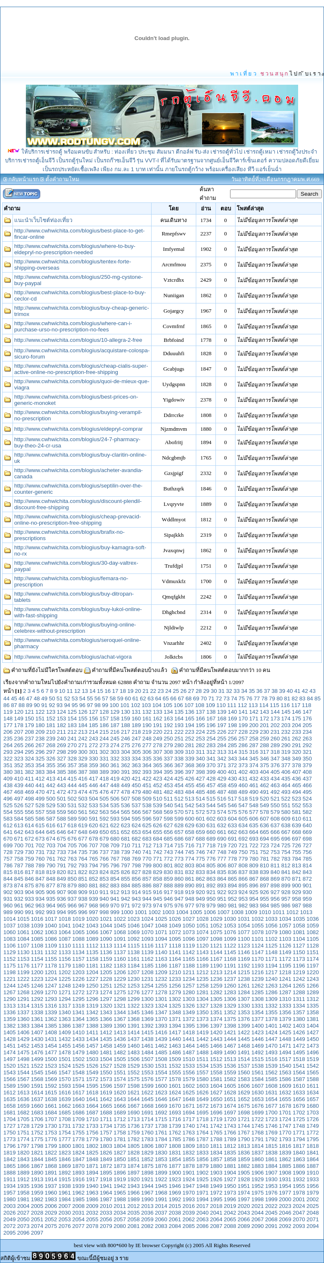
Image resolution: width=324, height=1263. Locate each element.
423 (157, 778)
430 (232, 778)
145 (285, 712)
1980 (9, 1199)
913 (125, 892)
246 (125, 738)
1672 (202, 1106)
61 (135, 698)
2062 (188, 1219)
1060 (9, 932)
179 (29, 725)
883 (114, 885)
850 (72, 879)
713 (157, 845)
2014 (161, 1206)
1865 (9, 1166)
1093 (147, 939)
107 (189, 705)
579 (275, 812)
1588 (312, 1079)
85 (317, 698)
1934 (9, 1186)
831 (179, 872)
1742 (216, 1126)
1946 (175, 1186)
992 (40, 912)
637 (275, 825)
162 (157, 718)
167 (210, 718)
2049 (9, 1219)
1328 (216, 1006)
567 (147, 812)
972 (136, 905)
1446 (257, 1039)
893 (221, 885)
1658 (9, 1106)
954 (253, 899)
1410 (78, 1032)
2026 (9, 1213)
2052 (51, 1219)
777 (221, 859)
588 (61, 819)
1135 (92, 952)
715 (179, 845)
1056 (271, 925)
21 (145, 691)
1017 (51, 919)
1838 (271, 1152)
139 (221, 712)
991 (29, 912)
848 (50, 879)
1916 (78, 1179)
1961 (64, 1193)
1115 (133, 945)
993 (50, 912)
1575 (133, 1079)
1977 (285, 1193)
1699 (257, 1112)
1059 (312, 925)
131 (136, 712)
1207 (133, 972)
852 (93, 879)
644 (40, 832)
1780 (106, 1139)
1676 (257, 1106)
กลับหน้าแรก (23, 179)
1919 (120, 1179)
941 (114, 899)
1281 (202, 992)
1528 (120, 1066)
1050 (188, 925)
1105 (312, 939)
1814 (257, 1146)
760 (40, 859)
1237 (230, 979)
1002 (155, 912)
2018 (216, 1206)
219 (147, 732)
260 (275, 738)
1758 (120, 1132)
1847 (78, 1159)
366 (168, 765)
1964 (106, 1193)
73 (226, 698)
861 (189, 879)
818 (40, 872)
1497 (9, 1059)
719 (221, 845)
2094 (312, 1226)
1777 (64, 1139)
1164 (175, 959)
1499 (37, 1059)
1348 (175, 1012)
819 (50, 872)
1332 (271, 1006)
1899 (161, 1173)
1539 (271, 1066)
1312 (312, 999)
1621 (133, 1092)
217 (125, 732)
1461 (147, 1046)
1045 (120, 925)
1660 (37, 1106)
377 (285, 765)
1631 (271, 1092)
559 (61, 812)
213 (82, 732)
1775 (37, 1139)
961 (18, 905)
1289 (312, 992)
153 (61, 718)
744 (179, 852)
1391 (133, 1026)
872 (307, 879)
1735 (120, 1126)
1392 (147, 1026)
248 (147, 738)
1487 (188, 1052)
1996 (230, 1199)
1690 (133, 1112)
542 (189, 805)
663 (243, 832)
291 (296, 745)
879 (72, 885)
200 (253, 725)
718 (210, 845)
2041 (216, 1213)
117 (296, 705)
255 (221, 738)
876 (40, 885)
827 (136, 872)
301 (93, 752)
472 (61, 792)
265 (18, 745)
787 (18, 865)
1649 (202, 1099)
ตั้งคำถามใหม (62, 179)
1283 (230, 992)
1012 (292, 912)
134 (168, 712)
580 (285, 812)
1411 (92, 1032)
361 (114, 765)
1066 (92, 932)
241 (72, 738)
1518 (299, 1059)
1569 (51, 1079)
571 (189, 812)
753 (275, 852)
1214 (230, 972)
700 (18, 845)
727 (307, 845)
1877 (175, 1166)
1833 (202, 1152)
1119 (188, 945)
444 (72, 785)
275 (125, 745)
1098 (216, 939)
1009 (251, 912)
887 (157, 885)
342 (221, 758)
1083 (9, 939)
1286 (271, 992)
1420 (216, 1032)
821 (72, 872)
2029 (51, 1213)
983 (253, 905)
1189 (202, 965)
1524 (64, 1066)
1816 (285, 1146)
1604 (216, 1086)
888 (168, 885)
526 (18, 805)
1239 (257, 979)
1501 (64, 1059)
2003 (9, 1206)
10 (62, 691)
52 (67, 698)
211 (61, 732)
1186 (161, 965)
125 (72, 712)
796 (114, 865)
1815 (271, 1146)
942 (125, 899)
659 (200, 832)
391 (125, 772)
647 (72, 832)
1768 (257, 1132)
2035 (133, 1213)
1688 (106, 1112)
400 (221, 772)
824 (104, 872)
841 (285, 872)
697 (296, 839)
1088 (78, 939)
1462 (161, 1046)
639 (296, 825)
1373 (202, 1019)
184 (82, 725)
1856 (202, 1159)
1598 (133, 1086)
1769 (271, 1132)
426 (189, 778)
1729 (37, 1126)
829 (157, 872)
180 (40, 725)
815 (8, 872)
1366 (106, 1019)
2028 (37, 1213)
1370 (161, 1019)
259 (264, 738)
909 (82, 892)
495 (307, 792)
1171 (271, 959)
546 (232, 805)
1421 (230, 1032)
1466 (216, 1046)
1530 (147, 1066)
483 (179, 792)
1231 (147, 979)
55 (90, 698)
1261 (244, 986)
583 (8, 819)
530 (61, 805)
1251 (106, 986)
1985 (78, 1199)
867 (253, 879)
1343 (106, 1012)
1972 (216, 1193)
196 (210, 725)
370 (210, 765)
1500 (51, 1059)
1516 (271, 1059)
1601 (175, 1086)
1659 (23, 1106)
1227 (92, 979)
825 (114, 872)
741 (147, 852)
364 (147, 765)
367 (179, 765)
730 (29, 852)
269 (61, 745)
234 (307, 732)
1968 (161, 1193)
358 (82, 765)
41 (297, 691)
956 (275, 899)
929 (296, 892)
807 (232, 865)
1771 (299, 1132)
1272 (78, 992)
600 (189, 819)
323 (18, 758)
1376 (244, 1019)
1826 (106, 1152)
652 (125, 832)
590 (82, 819)
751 (253, 852)
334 (136, 758)
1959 (37, 1193)
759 (29, 859)
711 (136, 845)
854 (114, 879)
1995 (216, 1199)
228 (243, 732)
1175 (9, 965)
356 (61, 765)
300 (82, 752)
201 (264, 725)
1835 (230, 1152)
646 (61, 832)
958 (296, 899)
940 (104, 899)
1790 (244, 1139)
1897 (133, 1173)
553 (307, 805)
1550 (106, 1072)
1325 (175, 1006)
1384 (37, 1026)
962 (29, 905)
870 (285, 879)
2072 (9, 1226)
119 (8, 712)
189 (136, 725)
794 (93, 865)
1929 (257, 1179)
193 (179, 725)
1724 (285, 1119)
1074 (202, 932)
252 (189, 738)
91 (44, 705)
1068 (120, 932)
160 (136, 718)
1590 (23, 1086)
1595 (92, 1086)
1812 (230, 1146)
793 (82, 865)
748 (221, 852)
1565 (312, 1072)
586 (40, 819)
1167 (216, 959)
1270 (51, 992)
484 (189, 792)
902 (8, 892)
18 (123, 691)
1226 (78, 979)
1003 (168, 912)
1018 (64, 919)
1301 (161, 999)
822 (82, 872)
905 (40, 892)
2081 (133, 1226)
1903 (216, 1173)
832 (189, 872)
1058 (299, 925)
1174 (312, 959)
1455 (64, 1046)
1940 (92, 1186)
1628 (230, 1092)
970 (114, 905)
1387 (78, 1026)
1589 (9, 1086)
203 (285, 725)
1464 (188, 1046)
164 (179, 718)
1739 (175, 1126)
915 (147, 892)
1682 (23, 1112)
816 (18, 872)
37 (267, 691)
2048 (312, 1213)
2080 (120, 1226)
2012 (133, 1206)
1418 (188, 1032)
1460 (133, 1046)
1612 (9, 1092)
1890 (37, 1173)
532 (82, 805)
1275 (120, 992)
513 (189, 799)
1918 (106, 1179)
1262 (257, 986)
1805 (133, 1146)
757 (8, 859)
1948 (202, 1186)
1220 (312, 972)
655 (157, 832)
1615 (51, 1092)
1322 (133, 1006)
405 (275, 772)
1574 (120, 1079)
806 (221, 865)
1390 (120, 1026)
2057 (120, 1219)
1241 (285, 979)
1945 (161, 1186)
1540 (285, 1066)
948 (189, 899)
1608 (271, 1086)
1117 (161, 945)
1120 (202, 945)
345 (253, 758)
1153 (23, 959)
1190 (216, 965)
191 (157, 725)
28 (198, 691)
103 (146, 705)
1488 (202, 1052)
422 (147, 778)
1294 (64, 999)
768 (125, 859)
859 (168, 879)
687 (189, 839)
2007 (64, 1206)
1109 (51, 945)
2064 (216, 1219)
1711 (106, 1119)
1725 (299, 1119)
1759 (133, 1132)
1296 (92, 999)
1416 (161, 1032)
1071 (161, 932)
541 (179, 805)
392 (136, 772)
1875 (147, 1166)
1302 (175, 999)
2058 (133, 1219)
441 (40, 785)
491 (264, 792)
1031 (244, 919)
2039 (188, 1213)
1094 (161, 939)
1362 (51, 1019)
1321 (120, 1006)
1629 (244, 1092)
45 (14, 698)
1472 (299, 1046)
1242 (299, 979)
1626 (202, 1092)
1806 (147, 1146)
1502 (78, 1059)
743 (168, 852)
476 (104, 792)
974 (157, 905)
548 (253, 805)
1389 (106, 1026)
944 (147, 899)
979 (210, 905)
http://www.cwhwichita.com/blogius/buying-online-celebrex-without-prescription (75, 627)
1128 (312, 945)
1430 (37, 1039)
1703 (312, 1112)
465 (296, 785)
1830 (161, 1152)
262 (296, 738)
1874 (133, 1166)
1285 (257, 992)
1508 (161, 1059)
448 (114, 785)
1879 (202, 1166)
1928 (244, 1179)
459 (232, 785)
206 (8, 732)
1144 (216, 952)
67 (181, 698)
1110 (64, 945)
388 (93, 772)
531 (72, 805)
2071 (312, 1219)
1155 (51, 959)
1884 (271, 1166)
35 (252, 691)
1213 (216, 972)
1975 (257, 1193)
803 (189, 865)
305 (136, 752)
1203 (78, 972)
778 (232, 859)
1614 (37, 1092)
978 (200, 905)
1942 (120, 1186)
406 (285, 772)
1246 (37, 986)
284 (221, 745)
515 (210, 799)
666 (275, 832)
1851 (133, 1159)
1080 (285, 932)
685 (168, 839)
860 (179, 879)
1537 (244, 1066)
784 (296, 859)
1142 (188, 952)
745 (189, 852)
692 (243, 839)
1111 (78, 945)
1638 (51, 1099)
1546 (51, 1072)
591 (93, 819)
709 (114, 845)
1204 (92, 972)
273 (104, 745)
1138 (133, 952)
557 (40, 812)
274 (114, 745)
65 (166, 698)
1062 (37, 932)
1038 (23, 925)
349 (296, 758)
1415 (147, 1032)
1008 (237, 912)
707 (93, 845)
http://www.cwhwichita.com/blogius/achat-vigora (73, 657)
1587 (299, 1079)
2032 (92, 1213)
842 (296, 872)
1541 (299, 1066)
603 (221, 819)
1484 (147, 1052)
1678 (285, 1106)
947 (179, 899)
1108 (37, 945)
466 (307, 785)
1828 (133, 1152)
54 (82, 698)
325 (40, 758)
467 (8, 792)
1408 (51, 1032)
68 (188, 698)
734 (72, 852)
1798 (37, 1146)
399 (210, 772)
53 (75, 698)
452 (157, 785)
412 (40, 778)
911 (104, 892)
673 (40, 839)
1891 (51, 1173)
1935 (23, 1186)
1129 (9, 952)
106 (178, 705)
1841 (312, 1152)
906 (50, 892)
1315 (37, 1006)
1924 (188, 1179)
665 (264, 832)
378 (296, 765)
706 (82, 845)
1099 (230, 939)
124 (61, 712)
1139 (147, 952)
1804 (120, 1146)
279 (168, 745)
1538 (257, 1066)
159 (125, 718)
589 (72, 819)
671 (18, 839)
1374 (216, 1019)
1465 (202, 1046)
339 (189, 758)
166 (200, 718)
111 (231, 705)
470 (40, 792)
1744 (244, 1126)
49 (44, 698)
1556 (188, 1072)
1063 (51, 932)
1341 (78, 1012)
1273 (92, 992)
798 (136, 865)
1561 (257, 1072)
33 (236, 691)
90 (37, 705)
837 (243, 872)
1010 (265, 912)
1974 (244, 1193)
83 (302, 698)
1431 (51, 1039)
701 (29, 845)
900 (296, 885)
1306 (230, 999)
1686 (78, 1112)
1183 (120, 965)
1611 (312, 1086)
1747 (285, 1126)
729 (18, 852)
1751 (23, 1132)
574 (221, 812)
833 (200, 872)
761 (50, 859)
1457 (92, 1046)
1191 (230, 965)
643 (29, 832)
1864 (312, 1159)
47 (29, 698)
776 (210, 859)
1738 (161, 1126)
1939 (78, 1186)
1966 (133, 1193)
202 (275, 725)
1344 (120, 1012)
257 (243, 738)
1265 (299, 986)
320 (296, 752)
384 (50, 772)
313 (221, 752)
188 (125, 725)
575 (232, 812)
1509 (175, 1059)
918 (179, 892)
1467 (230, 1046)
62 (143, 698)
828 (147, 872)
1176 (23, 965)
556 (29, 812)
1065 (78, 932)
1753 (51, 1132)
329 (82, 758)
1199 (23, 972)
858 (157, 879)
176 (307, 718)
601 (200, 819)
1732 (78, 1126)
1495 (299, 1052)
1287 (285, 992)
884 (125, 885)
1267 (9, 992)
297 (50, 752)
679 (104, 839)
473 (72, 792)
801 (168, 865)
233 (296, 732)
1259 (216, 986)
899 (285, 885)
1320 (106, 1006)
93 (59, 705)
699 (8, 845)
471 (50, 792)
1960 (51, 1193)
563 (104, 812)
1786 (188, 1139)
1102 (271, 939)
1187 (175, 965)
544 (210, 805)
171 (253, 718)
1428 (9, 1039)
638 (285, 825)
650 (104, 832)
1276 (133, 992)
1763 (188, 1132)
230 (264, 732)
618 (72, 825)
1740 (188, 1126)
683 (147, 839)
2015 (175, 1206)
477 (114, 792)
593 (114, 819)
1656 (299, 1099)
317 (264, 752)
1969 (175, 1193)
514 (200, 799)
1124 (257, 945)
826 (125, 872)
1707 (51, 1119)
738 (114, 852)
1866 (23, 1166)
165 (189, 718)
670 (8, 839)
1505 (120, 1059)
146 (296, 712)
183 (72, 725)
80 (279, 698)
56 (97, 698)
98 (97, 705)
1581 (216, 1079)
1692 (161, 1112)
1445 (244, 1039)
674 (50, 839)
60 (128, 698)
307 (157, 752)
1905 (244, 1173)
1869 (64, 1166)
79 (272, 698)
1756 (92, 1132)
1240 (271, 979)
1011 (279, 912)
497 (18, 799)
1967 (147, 1193)
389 (104, 772)
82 (295, 698)
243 (93, 738)
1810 (202, 1146)
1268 (23, 992)
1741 (202, 1126)
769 (136, 859)
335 (147, 758)
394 (157, 772)
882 (104, 885)
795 (104, 865)
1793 (285, 1139)
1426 (299, 1032)
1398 (230, 1026)
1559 (230, 1072)
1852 (147, 1159)
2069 (285, 1219)
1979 (312, 1193)
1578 (175, 1079)
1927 (230, 1179)
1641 (92, 1099)
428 (210, 778)
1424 (271, 1032)
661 (221, 832)
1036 (312, 919)
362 (125, 765)
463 (275, 785)
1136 (106, 952)
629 (189, 825)
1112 (92, 945)
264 (8, 745)
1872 (106, 1166)
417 (93, 778)
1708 (64, 1119)
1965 (120, 1193)
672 (29, 839)
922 (221, 892)
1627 (216, 1092)
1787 (202, 1139)
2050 (23, 1219)
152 (50, 718)
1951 (244, 1186)
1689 (120, 1112)
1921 (147, 1179)
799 (147, 865)
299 (72, 752)
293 (8, 752)
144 (275, 712)
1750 (9, 1132)
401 (232, 772)
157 (104, 718)
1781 (120, 1139)
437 (307, 778)
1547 (64, 1072)
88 (21, 705)
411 (29, 778)
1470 (271, 1046)
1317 (64, 1006)
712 (147, 845)
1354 (257, 1012)
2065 (230, 1219)
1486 (175, 1052)
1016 (37, 919)
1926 (216, 1179)
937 (72, 899)
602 (210, 819)
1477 (51, 1052)
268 (50, 745)
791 (61, 865)
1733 (92, 1126)
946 (168, 899)
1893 (78, 1173)
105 (167, 705)
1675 (244, 1106)
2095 (9, 1233)
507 (125, 799)
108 (199, 705)
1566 (9, 1079)
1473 (312, 1046)
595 (136, 819)
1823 (64, 1152)
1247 (51, 986)
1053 (230, 925)
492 (275, 792)
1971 (202, 1193)
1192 (244, 965)
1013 (306, 912)
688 (200, 839)
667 (285, 832)
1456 (78, 1046)
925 (253, 892)
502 (72, 799)
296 (40, 752)
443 (61, 785)
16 (107, 691)
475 (93, 792)
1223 (37, 979)
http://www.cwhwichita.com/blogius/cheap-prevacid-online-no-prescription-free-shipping (77, 519)
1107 (23, 945)
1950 (230, 1186)
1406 (23, 1032)
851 (82, 879)
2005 (37, 1206)
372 (232, 765)
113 (253, 705)
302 (104, 752)
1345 (133, 1012)
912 (114, 892)
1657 (312, 1099)
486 (210, 792)
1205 (106, 972)
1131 (37, 952)
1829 (147, 1152)
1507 (147, 1059)
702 (40, 845)
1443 (216, 1039)
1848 (92, 1159)
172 (264, 718)
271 (82, 745)
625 (147, 825)
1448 (285, 1039)
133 (157, 712)
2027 (23, 1213)
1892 (64, 1173)
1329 (230, 1006)
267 (40, 745)
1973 (230, 1193)
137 (200, 712)
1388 (92, 1026)
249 (157, 738)
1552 (133, 1072)
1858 (230, 1159)
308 (168, 752)
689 (210, 839)
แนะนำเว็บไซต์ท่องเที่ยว (43, 220)
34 (244, 691)
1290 (9, 999)
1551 (120, 1072)
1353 (244, 1012)
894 (232, 885)
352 (18, 765)
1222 (23, 979)
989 (8, 912)
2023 (285, 1206)
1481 (106, 1052)
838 (253, 872)
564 (114, 812)
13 (85, 691)
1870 (78, 1166)
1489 (216, 1052)
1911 (9, 1179)
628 (179, 825)
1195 (285, 965)
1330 (244, 1006)
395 (168, 772)
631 (210, 825)
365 (157, 765)
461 (253, 785)
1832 (188, 1152)
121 (29, 712)
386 (72, 772)
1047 (147, 925)
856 (136, 879)
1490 (230, 1052)
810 (264, 865)
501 (61, 799)
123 (50, 712)
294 (18, 752)
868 (264, 879)
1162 (147, 959)
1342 (92, 1012)
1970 (188, 1193)
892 (210, 885)
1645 (147, 1099)
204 (296, 725)
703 (50, 845)
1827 (120, 1152)
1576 (147, 1079)
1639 (64, 1099)
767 (114, 859)
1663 (78, 1106)
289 (275, 745)
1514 (244, 1059)
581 (296, 812)
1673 (216, 1106)
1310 (285, 999)
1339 (51, 1012)
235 (8, 738)
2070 (299, 1219)
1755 (78, 1132)
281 (189, 745)
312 (210, 752)
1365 (92, 1019)
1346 (147, 1012)
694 (264, 839)
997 (93, 912)
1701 (285, 1112)
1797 (23, 1146)
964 (50, 905)
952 (232, 899)
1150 (299, 952)
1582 (230, 1079)
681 (125, 839)
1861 (271, 1159)
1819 (9, 1152)
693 (253, 839)
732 (50, 852)
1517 (285, 1059)
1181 (92, 965)
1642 (106, 1099)
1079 (271, 932)
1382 (9, 1026)
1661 (51, 1106)
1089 (92, 939)
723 (264, 845)
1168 (230, 959)
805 (210, 865)
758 (18, 859)
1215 (244, 972)
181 (50, 725)
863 (210, 879)
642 (18, 832)
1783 (147, 1139)
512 (179, 799)
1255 (161, 986)
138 (210, 712)
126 (82, 712)
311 (200, 752)
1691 (147, 1112)
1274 (106, 992)
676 (72, 839)
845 (18, 879)
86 (6, 705)
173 (275, 718)
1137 (120, 952)
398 (200, 772)
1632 (285, 1092)
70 (203, 698)
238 (40, 738)
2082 (147, 1226)
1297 (106, 999)
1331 (257, 1006)
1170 (257, 959)
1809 (188, 1146)
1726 (312, 1119)
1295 (78, 999)
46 (21, 698)
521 (275, 799)
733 (61, 852)
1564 (299, 1072)
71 (211, 698)
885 (136, 885)
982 (243, 905)
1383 (23, 1026)
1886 (299, 1166)
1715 (161, 1119)
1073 (188, 932)
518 (243, 799)
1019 (78, 919)
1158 (92, 959)
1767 (244, 1132)
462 (264, 785)
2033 (106, 1213)
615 (40, 825)
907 (61, 892)
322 (8, 758)
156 (93, 718)
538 (147, 805)
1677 (271, 1106)
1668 (147, 1106)
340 (200, 758)
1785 (175, 1139)
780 (253, 859)
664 (253, 832)
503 (82, 799)
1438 (147, 1039)
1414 (133, 1032)
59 (120, 698)
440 (29, 785)
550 (275, 805)
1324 (161, 1006)
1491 (244, 1052)
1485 (161, 1052)
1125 (271, 945)
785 (307, 859)
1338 (37, 1012)
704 (61, 845)
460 (243, 785)
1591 (37, 1086)
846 (29, 879)
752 (264, 852)
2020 (244, 1206)
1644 (133, 1099)
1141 (175, 952)
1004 (182, 912)
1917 (92, 1179)
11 (70, 691)
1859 (244, 1159)
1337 (23, 1012)
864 (221, 879)
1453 (37, 1046)
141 (243, 712)
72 (219, 698)
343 (232, 758)
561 (82, 812)
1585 (271, 1079)
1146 (244, 952)
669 (307, 832)
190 (147, 725)
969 (104, 905)
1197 (312, 965)
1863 (299, 1159)
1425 (285, 1032)
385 (61, 772)
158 (114, 718)
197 (221, 725)
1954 (285, 1186)
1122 (230, 945)
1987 (106, 1199)
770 (147, 859)
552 (296, 805)
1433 (78, 1039)
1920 (133, 1179)
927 (275, 892)
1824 (78, 1152)
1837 (257, 1152)
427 (200, 778)
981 (232, 905)
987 (296, 905)
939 (93, 899)
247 (136, 738)
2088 (230, 1226)
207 (18, 732)
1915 (64, 1179)
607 (264, 819)
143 (264, 712)
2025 (312, 1206)
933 (29, 899)
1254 (147, 986)
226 (221, 732)
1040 (51, 925)
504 (93, 799)
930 (307, 892)
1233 (175, 979)
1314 (23, 1006)
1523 (51, 1066)
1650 (216, 1099)
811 (275, 865)
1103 (285, 939)
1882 (244, 1166)
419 (114, 778)
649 (93, 832)
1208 (147, 972)
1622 (147, 1092)
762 (61, 859)
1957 (9, 1193)
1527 (106, 1066)
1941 (106, 1186)
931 (8, 899)
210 (50, 732)
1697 (230, 1112)
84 (310, 698)
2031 (78, 1213)
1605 (230, 1086)
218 (136, 732)
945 (157, 899)
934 (40, 899)
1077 (244, 932)
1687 (92, 1112)
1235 (202, 979)
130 (125, 712)
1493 (271, 1052)
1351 (216, 1012)
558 (50, 812)
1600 (161, 1086)
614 (29, 825)
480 (147, 792)
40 (290, 691)
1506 (133, 1059)
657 (179, 832)
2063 (202, 1219)
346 (264, 758)
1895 (106, 1173)
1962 (78, 1193)
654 (147, 832)
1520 (9, 1066)
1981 (23, 1199)
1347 (161, 1012)
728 (8, 852)
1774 (23, 1139)
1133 (64, 952)
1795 (312, 1139)
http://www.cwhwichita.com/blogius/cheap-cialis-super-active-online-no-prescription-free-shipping (81, 369)
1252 (120, 986)
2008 (78, 1206)
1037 (9, 925)
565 (125, 812)
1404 (312, 1026)
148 (8, 718)
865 (232, 879)
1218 (285, 972)
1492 (257, 1052)
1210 (175, 972)
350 (307, 758)
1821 (37, 1152)
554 (8, 812)
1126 (285, 945)
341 (210, 758)
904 (29, 892)
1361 (37, 1019)
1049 (175, 925)
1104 (299, 939)
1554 (161, 1072)
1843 (23, 1159)
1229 (120, 979)
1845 (51, 1159)
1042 (78, 925)
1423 (257, 1032)
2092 (285, 1226)
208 (29, 732)
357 (72, 765)
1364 (78, 1019)
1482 (120, 1052)
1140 (161, 952)
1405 (9, 1032)
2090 (257, 1226)
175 (296, 718)
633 (232, 825)
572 (200, 812)
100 (114, 705)
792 (72, 865)
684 (157, 839)
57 (105, 698)
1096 (188, 939)
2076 (64, 1226)
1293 (51, 999)
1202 (64, 972)
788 (29, 865)
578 (264, 812)
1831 (175, 1152)
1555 (175, 1072)
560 (72, 812)
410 (18, 778)
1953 (271, 1186)
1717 (188, 1119)
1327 (202, 1006)
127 (93, 712)
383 (40, 772)
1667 (133, 1106)
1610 (299, 1086)
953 (243, 899)
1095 (175, 939)
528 (40, 805)
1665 (106, 1106)
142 (253, 712)
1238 (244, 979)
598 (168, 819)
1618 (92, 1092)
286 (243, 745)
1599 (147, 1086)
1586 (285, 1079)
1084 (23, 939)
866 (243, 879)
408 (307, 772)
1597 (120, 1086)
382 (29, 772)
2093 (299, 1226)
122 (40, 712)
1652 (244, 1099)
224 (200, 732)
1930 (271, 1179)
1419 (202, 1032)
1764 (202, 1132)
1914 (51, 1179)
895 (243, 885)
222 (179, 732)
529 (50, 805)
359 (93, 765)
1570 (64, 1079)
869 (275, 879)
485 (200, 792)
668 (296, 832)
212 (72, 732)
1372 (188, 1019)
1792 (271, 1139)
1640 (78, 1099)
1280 (188, 992)
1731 (64, 1126)
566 (136, 812)
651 (114, 832)
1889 (23, 1173)
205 (307, 725)
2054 (78, 1219)
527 (29, 805)
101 (124, 705)
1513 (230, 1059)
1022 (120, 919)
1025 (161, 919)
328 (72, 758)
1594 (78, 1086)
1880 (216, 1166)
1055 (257, 925)
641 (8, 832)
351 (8, 765)
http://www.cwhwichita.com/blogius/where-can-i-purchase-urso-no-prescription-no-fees (73, 326)
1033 (271, 919)
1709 (78, 1119)
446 (93, 785)
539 (157, 805)
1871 (92, 1166)
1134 (78, 952)
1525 (78, 1066)
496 (8, 799)
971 (125, 905)
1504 (106, 1059)
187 (114, 725)
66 (173, 698)
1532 (175, 1066)
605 (243, 819)
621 (104, 825)
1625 (188, 1092)
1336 (9, 1012)
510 (157, 799)
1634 (312, 1092)
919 (189, 892)
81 (287, 698)
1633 (299, 1092)
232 (285, 732)
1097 (202, 939)
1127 (299, 945)
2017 (202, 1206)
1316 (51, 1006)
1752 (37, 1132)
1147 (257, 952)
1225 (64, 979)
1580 (202, 1079)
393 (147, 772)
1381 (312, 1019)
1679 (299, 1106)
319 (285, 752)
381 (18, 772)
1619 (106, 1092)
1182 (106, 965)
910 (93, 892)
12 (77, 691)
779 (243, 859)
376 (275, 765)
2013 (147, 1206)
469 (29, 792)
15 (100, 691)
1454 (51, 1046)
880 (82, 885)
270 (72, 745)
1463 (175, 1046)
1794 (299, 1139)
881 (93, 885)
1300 (147, 999)
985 (275, 905)
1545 (37, 1072)
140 (232, 712)
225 (210, 732)
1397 (216, 1026)
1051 (202, 925)
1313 (9, 1006)
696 (285, 839)
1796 (9, 1146)
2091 (271, 1226)
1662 (64, 1106)
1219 (299, 972)
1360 (23, 1019)
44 (6, 698)
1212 (202, 972)
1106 (9, 945)
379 (307, 765)
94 (67, 705)
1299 (133, 999)
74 (234, 698)
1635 (9, 1099)
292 (307, 745)
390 (114, 772)
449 (125, 785)
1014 (9, 919)
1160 (120, 959)
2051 (37, 1219)
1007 (224, 912)
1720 (230, 1119)
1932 (299, 1179)
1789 (230, 1139)
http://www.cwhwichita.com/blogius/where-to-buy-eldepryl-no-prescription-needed (74, 249)
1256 (175, 986)
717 (200, 845)
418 (104, 778)
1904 (230, 1173)
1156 (64, 959)
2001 (299, 1199)
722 (253, 845)
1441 (188, 1039)
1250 (92, 986)
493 (285, 792)
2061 (175, 1219)
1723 (271, 1119)
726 (296, 845)
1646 (161, 1099)
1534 (202, 1066)
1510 (188, 1059)
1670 (175, 1106)
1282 (216, 992)
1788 (216, 1139)
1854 (175, 1159)
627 (168, 825)
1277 (147, 992)
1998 (257, 1199)
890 (189, 885)
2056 (106, 1219)
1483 (133, 1052)
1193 (257, 965)
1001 (141, 912)
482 (168, 792)
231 (275, 732)
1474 (9, 1052)
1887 (312, 1166)
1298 (120, 999)
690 (221, 839)
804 (200, 865)
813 (296, 865)
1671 (188, 1106)
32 (229, 691)
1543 (9, 1072)
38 (274, 691)
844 (8, 879)
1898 (147, 1173)
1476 (37, 1052)
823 (93, 872)
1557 (202, 1072)
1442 (202, 1039)
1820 (23, 1152)
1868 (51, 1166)
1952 (257, 1186)
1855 (188, 1159)
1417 (175, 1032)
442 (50, 785)
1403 (299, 1026)
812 (285, 865)
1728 (23, 1126)
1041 (64, 925)
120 (18, 712)
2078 (92, 1226)
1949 (216, 1186)
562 (93, 812)
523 (296, 799)
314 (232, 752)
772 (168, 859)
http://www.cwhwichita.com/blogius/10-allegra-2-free (78, 340)
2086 (202, 1226)
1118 (175, 945)
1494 (285, 1052)
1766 (230, 1132)
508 (136, 799)
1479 (78, 1052)
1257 (188, 986)
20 (138, 691)
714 (168, 845)
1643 (120, 1099)
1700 (271, 1112)
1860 (257, 1159)
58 (112, 698)
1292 (37, 999)
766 (104, 859)
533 (93, 805)
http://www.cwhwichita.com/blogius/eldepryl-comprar (78, 429)
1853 (161, 1159)
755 (296, 852)
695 (275, 839)
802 (179, 865)
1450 (312, 1039)
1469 (257, 1046)
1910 (312, 1173)
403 (253, 772)
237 (29, 738)
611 (307, 819)
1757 (106, 1132)
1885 (285, 1166)
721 (243, 845)
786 (8, 865)
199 (243, 725)
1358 (312, 1012)
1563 (285, 1072)
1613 (23, 1092)
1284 (244, 992)
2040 (202, 1213)
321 (307, 752)
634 (243, 825)
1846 (64, 1159)
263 (307, 738)
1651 (230, 1099)
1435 (106, 1039)
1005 (196, 912)
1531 (161, 1066)
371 (221, 765)
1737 (147, 1126)
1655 (285, 1099)
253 (200, 738)
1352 (230, 1012)
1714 (147, 1119)
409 (8, 778)
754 (285, 852)
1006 (210, 912)
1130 (23, 952)
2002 (312, 1199)
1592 (51, 1086)
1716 (175, 1119)
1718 (202, 1119)
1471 (285, 1046)
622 (114, 825)
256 (232, 738)
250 (168, 738)
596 (147, 819)
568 (157, 812)
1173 (299, 959)
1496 (312, 1052)
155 (82, 718)
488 (232, 792)
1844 (37, 1159)
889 (179, 885)
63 (150, 698)
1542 (312, 1066)
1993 (188, 1199)
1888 (9, 1173)
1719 (216, 1119)
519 (253, 799)
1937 (51, 1186)
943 (136, 899)
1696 (216, 1112)
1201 (51, 972)
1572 (92, 1079)
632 (221, 825)
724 (275, 845)
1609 (285, 1086)
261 (285, 738)
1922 (161, 1179)
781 (264, 859)
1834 (216, 1152)
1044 (106, 925)
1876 (161, 1166)
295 (29, 752)
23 (161, 691)
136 (189, 712)
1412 (106, 1032)
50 (52, 698)
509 (147, 799)
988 (307, 905)
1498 (23, 1059)
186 (104, 725)
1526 (92, 1066)
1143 (202, 952)
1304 (202, 999)
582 (307, 812)
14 (92, 691)
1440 (175, 1039)
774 (189, 859)
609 (285, 819)
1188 (188, 965)
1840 (299, 1152)
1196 (299, 965)
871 (296, 879)
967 (82, 905)
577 (253, 812)
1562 (271, 1072)
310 (189, 752)
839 (264, 872)
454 (179, 785)
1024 (147, 919)
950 (210, 899)
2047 (299, 1213)
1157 (78, 959)
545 (221, 805)
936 (61, 899)
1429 (23, 1039)
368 (189, 765)
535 (114, 805)
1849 (106, 1159)
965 (61, 905)
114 (263, 705)
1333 (285, 1006)
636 (264, 825)
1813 (244, 1146)
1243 (312, 979)
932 (18, 899)
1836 (244, 1152)
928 (285, 892)
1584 (257, 1079)
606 (253, 819)
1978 (299, 1193)
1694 (188, 1112)
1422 (244, 1032)
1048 (161, 925)
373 (243, 765)
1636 (23, 1099)
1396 (202, 1026)
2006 (51, 1206)
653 (136, 832)
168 (221, 718)
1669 (161, 1106)
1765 (216, 1132)
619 (82, 825)
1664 (92, 1106)
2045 (271, 1213)
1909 (299, 1173)
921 (210, 892)
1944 (147, 1186)
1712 (120, 1119)
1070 (147, 932)
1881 (230, 1166)
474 (82, 792)
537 (136, 805)
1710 (92, 1119)
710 (125, 845)
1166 (202, 959)
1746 (271, 1126)
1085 (37, 939)
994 (61, 912)
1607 (257, 1086)
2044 (257, 1213)
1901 (188, 1173)
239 (50, 738)
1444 (230, 1039)
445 (82, 785)
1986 (92, 1199)
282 (200, 745)
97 (90, 705)
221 (168, 732)
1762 (175, 1132)
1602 (188, 1086)
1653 (257, 1099)
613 (18, 825)
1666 (120, 1106)
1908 (285, 1173)
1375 (230, 1019)
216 (114, 732)
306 (147, 752)
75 (241, 698)
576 (243, 812)
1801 (78, 1146)
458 (221, 785)
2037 (161, 1213)
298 (61, 752)
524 (307, 799)
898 (275, 885)
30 (214, 691)
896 (253, 885)
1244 (9, 986)
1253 (133, 986)
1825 (92, 1152)
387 (82, 772)
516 (221, 799)
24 (168, 691)
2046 (285, 1213)
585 (29, 819)
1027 (188, 919)
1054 (244, 925)
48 (37, 698)
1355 (271, 1012)
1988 (120, 1199)
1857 (216, 1159)
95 (75, 705)
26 (183, 691)
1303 (188, 999)
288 (264, 745)
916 (157, 892)
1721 (244, 1119)
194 (189, 725)
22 (153, 691)
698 (307, 839)
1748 (299, 1126)
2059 (147, 1219)
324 (29, 758)
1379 (285, 1019)
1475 (23, 1052)
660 (210, 832)
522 (285, 799)
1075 (216, 932)
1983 (51, 1199)
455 (189, 785)
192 (168, 725)
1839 (285, 1152)
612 (8, 825)
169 (232, 718)
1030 (230, 919)
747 (210, 852)
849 (61, 879)
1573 (106, 1079)
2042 (230, 1213)
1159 (106, 959)
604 (232, 819)
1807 (161, 1146)
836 (232, 872)
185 (93, 725)
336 (157, 758)
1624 (175, 1092)
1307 (244, 999)
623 (125, 825)
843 (307, 872)
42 (305, 691)
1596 (106, 1086)
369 (200, 765)
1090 (106, 939)
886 (147, 885)
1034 (285, 919)
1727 (9, 1126)
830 (168, 872)
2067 (257, 1219)
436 (296, 778)
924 (243, 892)
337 (168, 758)
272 (93, 745)
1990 (147, 1199)
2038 (175, 1213)
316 (253, 752)
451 (147, 785)
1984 (64, 1199)
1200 (37, 972)
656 (168, 832)
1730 (51, 1126)
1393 (161, 1026)
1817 (299, 1146)
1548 (78, 1072)
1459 (120, 1046)
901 (307, 885)
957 (285, 899)
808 (243, 865)
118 (306, 705)
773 (179, 859)
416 (82, 778)
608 (275, 819)
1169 (244, 959)
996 (82, 912)
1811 (216, 1146)
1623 (161, 1092)
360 (104, 765)
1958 (23, 1193)
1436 (120, 1039)
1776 (51, 1139)
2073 (23, 1226)
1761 (161, 1132)
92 (52, 705)
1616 (64, 1092)
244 (104, 738)
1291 (23, 999)
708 (104, 845)
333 (125, 758)
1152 (9, 959)
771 (157, 859)
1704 (9, 1119)
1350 (202, 1012)
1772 (312, 1132)
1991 (161, 1199)
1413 (120, 1032)
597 (157, 819)
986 (285, 905)
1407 (37, 1032)
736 (93, 852)
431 (243, 778)
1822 (51, 1152)
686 (179, 839)
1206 (120, 972)
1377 (257, 1019)
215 (104, 732)
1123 (244, 945)
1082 (312, 932)
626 (157, 825)
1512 (216, 1059)
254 (210, 738)
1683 (37, 1112)
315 (243, 752)
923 (232, 892)
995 (72, 912)
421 (136, 778)
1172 (285, 959)
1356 (285, 1012)
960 (8, 905)
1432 (64, 1039)
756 (307, 852)
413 (50, 778)
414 (61, 778)
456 (200, 785)
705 (72, 845)
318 (275, 752)
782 (275, 859)
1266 (312, 986)
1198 (9, 972)
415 (72, 778)
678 (93, 839)
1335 (312, 1006)
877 (50, 885)
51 (59, 698)
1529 (133, 1066)
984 (264, 905)
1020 (92, 919)
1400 (257, 1026)
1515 (257, 1059)
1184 (133, 965)
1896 (120, 1173)
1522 (37, 1066)
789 (40, 865)
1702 (299, 1112)
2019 (230, 1206)
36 (259, 691)
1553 (147, 1072)
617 (61, 825)
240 (61, 738)
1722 (257, 1119)
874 (18, 885)
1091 (120, 939)
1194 (271, 965)
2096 (23, 1233)
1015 (23, 919)
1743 (230, 1126)
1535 (216, 1066)
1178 (51, 965)
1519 (312, 1059)
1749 (312, 1126)
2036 (147, 1213)
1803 (106, 1146)
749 (232, 852)
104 (157, 705)
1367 (120, 1019)
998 (104, 912)
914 (136, 892)
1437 (133, 1039)
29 (206, 691)
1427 (312, 1032)
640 (307, 825)
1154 (37, 959)
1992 (175, 1199)
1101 (257, 939)
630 (200, 825)
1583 (244, 1079)
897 (264, 885)
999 (114, 912)
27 (191, 691)
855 (125, 879)
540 (168, 805)
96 (82, 705)
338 (179, 758)
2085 (188, 1226)
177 (8, 725)
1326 (188, 1006)
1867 (37, 1166)
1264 (285, 986)
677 (82, 839)
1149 (285, 952)
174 (285, 718)
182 (61, 725)
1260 (230, 986)
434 (275, 778)
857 (147, 879)
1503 (92, 1059)
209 (40, 732)
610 (296, 819)
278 (157, 745)
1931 (285, 1179)
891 (200, 885)
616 (50, 825)
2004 (23, 1206)
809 (253, 865)
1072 (175, 932)
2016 (188, 1206)
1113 (106, 945)
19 (130, 691)
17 (115, 691)
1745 (257, 1126)
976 (179, 905)
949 (200, 899)
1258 (202, 986)
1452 (23, 1046)
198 (232, 725)
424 (168, 778)
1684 (51, 1112)
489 (243, 792)
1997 (244, 1199)
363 (136, 765)
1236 (216, 979)
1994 (202, 1199)
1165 (188, 959)
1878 (188, 1166)
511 (168, 799)
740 (136, 852)
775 (200, 859)
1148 (271, 952)
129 (114, 712)
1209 (161, 972)
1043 (92, 925)
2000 (285, 1199)
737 (104, 852)
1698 (244, 1112)
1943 (133, 1186)
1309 (271, 999)
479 (136, 792)
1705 (23, 1119)
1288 (299, 992)
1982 (37, 1199)
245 (114, 738)
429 (221, 778)
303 (114, 752)
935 (50, 899)
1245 (23, 986)
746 (200, 852)
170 (243, 718)
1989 (133, 1199)
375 (264, 765)
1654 (271, 1099)
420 (125, 778)
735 (82, 852)
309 (179, 752)
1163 (161, 959)
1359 (9, 1019)
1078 (257, 932)
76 (249, 698)
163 (168, 718)
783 (285, 859)
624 (136, 825)
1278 (161, 992)
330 (93, 758)
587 (50, 819)
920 (200, 892)
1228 (106, 979)
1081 (299, 932)
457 (210, 785)
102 (135, 705)
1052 (216, 925)
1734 (106, 1126)
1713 (133, 1119)
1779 (92, 1139)
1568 (37, 1079)
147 (307, 712)
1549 (92, 1072)
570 (179, 812)
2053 (64, 1219)
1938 (64, 1186)
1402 (285, 1026)
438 (8, 785)
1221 (9, 979)
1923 (175, 1179)
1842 (9, 1159)
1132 (51, 952)
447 (104, 785)
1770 (285, 1132)
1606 (244, 1086)
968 (93, 905)
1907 (271, 1173)
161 (147, 718)
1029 (216, 919)
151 (40, 718)
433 (264, 778)
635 (253, 825)
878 (61, 885)
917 (168, 892)
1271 (64, 992)
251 (179, 738)
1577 (161, 1079)
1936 (37, 1186)
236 (18, 738)
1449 (299, 1039)
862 (200, 879)
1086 (51, 939)
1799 (51, 1146)
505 (104, 799)
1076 (230, 932)
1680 (312, 1106)
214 (93, 732)
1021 (106, 919)
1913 (37, 1179)
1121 (216, 945)
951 (221, 899)
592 (104, 819)
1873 (120, 1166)
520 (264, 799)
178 (18, 725)
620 (93, 825)
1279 (175, 992)
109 (210, 705)
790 (50, 865)
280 (179, 745)
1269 (37, 992)
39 (282, 691)
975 (168, 905)
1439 (161, 1039)
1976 (271, 1193)
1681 (9, 1112)
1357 (299, 1012)
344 (243, 758)
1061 (23, 932)
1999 (271, 1199)
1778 (78, 1139)
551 (285, 805)
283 (210, 745)
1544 (23, 1072)
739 (125, 852)
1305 (216, 999)
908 (72, 892)
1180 (78, 965)
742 (157, 852)
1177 (37, 965)
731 (40, 852)
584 (18, 819)
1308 (257, 999)
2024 (299, 1206)
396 (179, 772)
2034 (120, 1213)
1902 (202, 1173)
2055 (92, 1219)
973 (147, 905)
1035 (299, 919)
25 (176, 691)
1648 (188, 1099)
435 (285, 778)
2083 (161, 1226)
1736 (133, 1126)
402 (243, 772)
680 (114, 839)
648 (82, 832)
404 (264, 772)
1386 (64, 1026)
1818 (312, 1146)
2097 (37, 1233)
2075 (51, 1226)
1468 (244, 1046)
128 (104, 712)
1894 (92, 1173)
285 (232, 745)
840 (275, 872)
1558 (216, 1072)
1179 (64, 965)
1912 (23, 1179)
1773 (9, 1139)
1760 (147, 1132)
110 (220, 705)
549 (264, 805)
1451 (9, 1046)
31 (221, 691)
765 (93, 859)
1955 (299, 1186)
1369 (147, 1019)
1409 (64, 1032)
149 (18, 718)
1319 (92, 1006)
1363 (64, 1019)
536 (125, 805)
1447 (271, 1039)
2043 (244, 1213)
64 (158, 698)
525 (8, 805)
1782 (133, 1139)
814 (307, 865)
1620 (120, 1092)
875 (29, 885)
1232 (161, 979)
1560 (244, 1072)
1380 (299, 1019)
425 (179, 778)
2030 (64, 1213)
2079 (106, 1226)
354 (40, 765)
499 (40, 799)
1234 (188, 979)
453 (168, 785)
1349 (188, 1012)
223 (189, 732)
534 (104, 805)
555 (18, 812)
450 (136, 785)
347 (275, 758)
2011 (120, 1206)
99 (105, 705)
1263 (271, 986)
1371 (175, 1019)
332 (114, 758)
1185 (147, 965)
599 (179, 819)
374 (253, 765)
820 (61, 872)
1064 (64, 932)
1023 (133, 919)
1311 (299, 999)
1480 (92, 1052)
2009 (92, 1206)
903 (18, 892)
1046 (133, 925)
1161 (133, 959)
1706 (37, 1119)
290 (285, 745)
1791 (257, 1139)
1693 (175, 1112)
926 (264, 892)
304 (125, 752)
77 (257, 698)
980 (221, 905)
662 (232, 832)
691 (232, 839)
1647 (175, 1099)
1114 (120, 945)
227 (232, 732)
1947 (188, 1186)
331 (104, 758)
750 (243, 852)
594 (125, 819)
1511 (202, 1059)
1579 (188, 1079)
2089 (244, 1226)
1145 (230, 952)
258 (253, 738)
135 (179, 712)
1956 (312, 1186)
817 (29, 872)
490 (253, 792)
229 (253, 732)
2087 (216, 1226)
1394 (175, 1026)
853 (104, 879)
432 (253, 778)
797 (125, 865)
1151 (312, 952)
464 (285, 785)
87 (14, 705)
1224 (51, 979)
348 (285, 758)
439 (18, 785)
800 (157, 865)
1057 (285, 925)
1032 (257, 919)
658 (189, 832)
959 (307, 899)
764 (82, 859)
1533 (188, 1066)
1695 (202, 1112)
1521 (23, 1066)
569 (168, 812)
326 (50, 758)
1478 (64, 1052)
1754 (64, 1132)
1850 (120, 1159)
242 (82, 738)
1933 (312, 1179)
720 (232, 845)
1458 (106, 1046)
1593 (64, 1086)
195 (200, 725)
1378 (271, 1019)
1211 (188, 972)
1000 (127, 912)
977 (189, 905)
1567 (23, 1079)
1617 (78, 1092)
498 (29, 799)
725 (285, 845)
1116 (147, 945)
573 (210, 812)
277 (147, 745)
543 (200, 805)
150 (29, 718)
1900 (175, 1173)
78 (264, 698)
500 (50, 799)
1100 (244, 939)
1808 (175, 1146)
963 (40, 905)
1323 (147, 1006)
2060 (161, 1219)
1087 (64, 939)
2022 (271, 1206)
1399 (244, 1026)
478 (125, 792)
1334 (299, 1006)
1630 (257, 1092)
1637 (37, 1099)
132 (147, 712)
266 (29, 745)
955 (264, 899)
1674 (230, 1106)
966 (72, 905)
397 (189, 772)
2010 (106, 1206)
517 (232, 799)
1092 (133, 939)
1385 (51, 1026)
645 (50, 832)
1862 (285, 1159)
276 (136, 745)
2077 (78, 1226)
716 (189, 845)
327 (61, 758)
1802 (92, 1146)
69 (196, 698)
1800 (64, 1146)
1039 (37, 925)
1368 (133, 1019)
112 (242, 705)
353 (29, 765)
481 (157, 792)
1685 (64, 1112)
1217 (271, 972)
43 (312, 691)
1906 (257, 1173)
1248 (64, 986)
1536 (230, 1066)
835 (221, 872)
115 (274, 705)
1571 (78, 1079)
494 (296, 792)
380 (8, 772)
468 (18, 792)
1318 (78, 1006)
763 (72, 859)
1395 (188, 1026)
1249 (78, 986)
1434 (92, 1039)
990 (18, 912)
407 (296, 772)
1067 (106, 932)
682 (136, 839)
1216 (257, 972)
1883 (257, 1166)
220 (157, 732)
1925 (202, 1179)
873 (8, 885)
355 (50, 765)
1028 (202, 919)
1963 (92, 1193)
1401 (271, 1026)
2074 (37, 1226)
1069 (133, 932)
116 (285, 705)
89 (29, 705)
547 (243, 805)
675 (61, 839)
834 (210, 872)
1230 (133, 979)
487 (221, 792)
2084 (175, 1226)
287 (253, 745)
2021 (257, 1206)
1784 (161, 1139)
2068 (271, 1219)
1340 (64, 1012)
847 (40, 879)
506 (114, 799)
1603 (202, 1086)
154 (72, 718)
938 (82, 899)
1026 (175, 919)
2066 (244, 1219)
